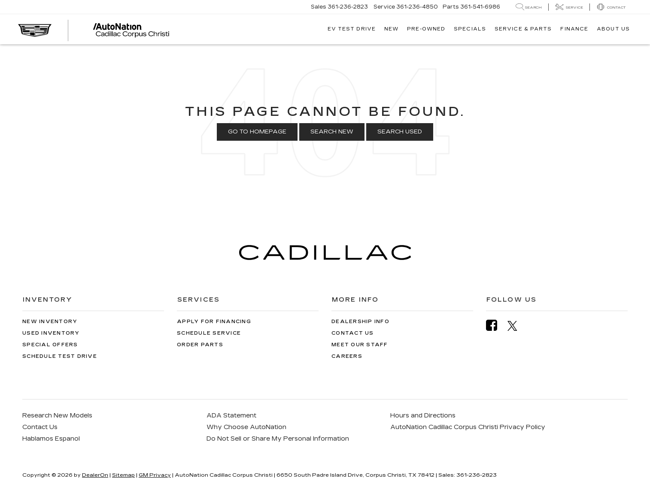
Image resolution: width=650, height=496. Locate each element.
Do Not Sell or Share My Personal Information (278, 438)
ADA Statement (231, 415)
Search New (331, 131)
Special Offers (50, 345)
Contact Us (352, 333)
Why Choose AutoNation (246, 427)
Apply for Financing (214, 321)
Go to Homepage (257, 131)
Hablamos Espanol (51, 438)
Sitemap (123, 475)
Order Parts (200, 345)
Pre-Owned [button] (426, 29)
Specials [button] (470, 29)
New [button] (391, 29)
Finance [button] (574, 29)
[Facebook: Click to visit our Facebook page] (496, 325)
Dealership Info (360, 321)
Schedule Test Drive (59, 356)
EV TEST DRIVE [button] (352, 29)
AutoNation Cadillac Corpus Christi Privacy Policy (467, 427)
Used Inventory (51, 333)
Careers (346, 356)
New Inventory (49, 321)
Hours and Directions (423, 415)
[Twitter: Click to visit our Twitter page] (516, 325)
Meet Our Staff (359, 345)
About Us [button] (613, 29)
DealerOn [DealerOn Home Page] (95, 475)
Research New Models (57, 415)
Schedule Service (209, 333)
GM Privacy (155, 475)
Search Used (399, 131)
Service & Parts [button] (523, 29)
